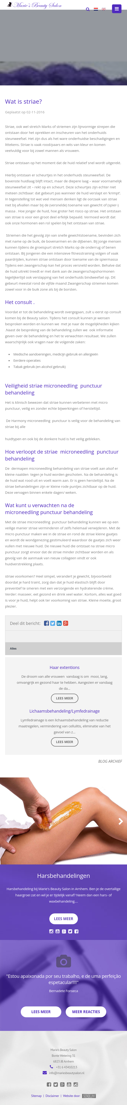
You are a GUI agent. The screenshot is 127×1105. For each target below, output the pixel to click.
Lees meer (64, 698)
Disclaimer (52, 1096)
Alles (13, 648)
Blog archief (110, 761)
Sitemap (36, 1096)
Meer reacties (86, 1011)
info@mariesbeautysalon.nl (66, 1073)
